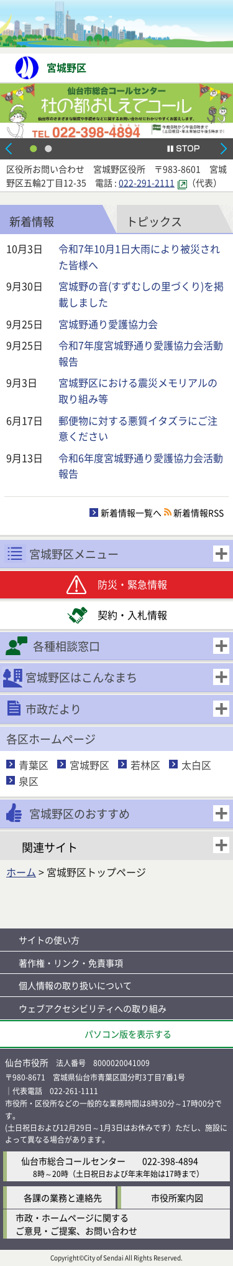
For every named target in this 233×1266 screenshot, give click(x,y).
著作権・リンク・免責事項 (71, 963)
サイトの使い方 (49, 939)
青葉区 (33, 764)
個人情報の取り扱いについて (75, 985)
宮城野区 (89, 764)
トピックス (154, 221)
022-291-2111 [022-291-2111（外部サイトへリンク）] (147, 182)
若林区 (145, 764)
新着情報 (31, 221)
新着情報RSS (198, 512)
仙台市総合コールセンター (73, 1161)
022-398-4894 (170, 1161)
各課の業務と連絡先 (63, 1197)
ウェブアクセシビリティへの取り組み (93, 1008)
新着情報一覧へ (131, 512)
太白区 (196, 764)
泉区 (29, 780)
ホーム (21, 871)
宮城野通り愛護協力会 (108, 323)
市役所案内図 (177, 1197)
